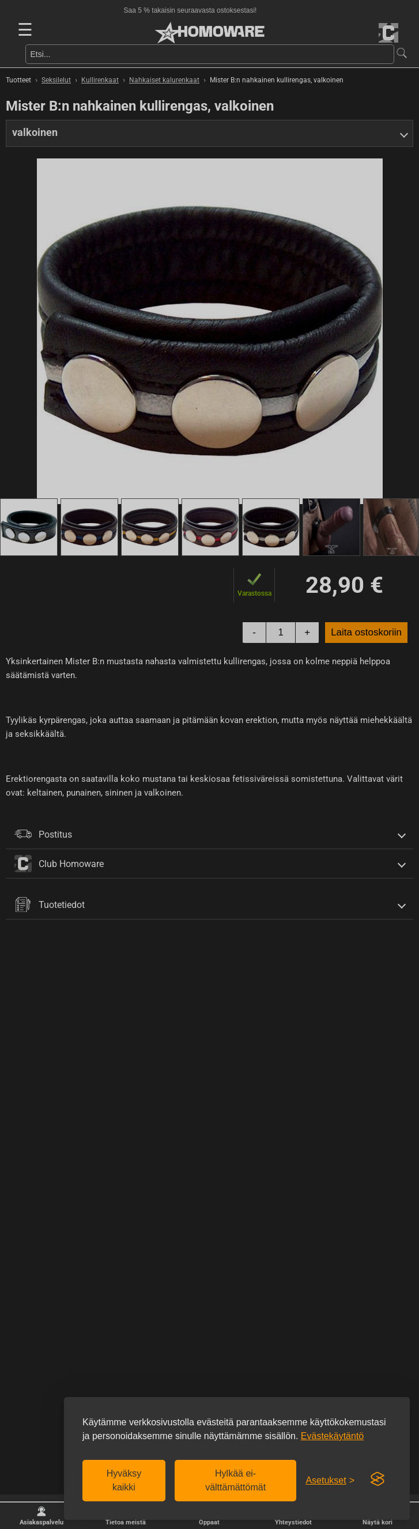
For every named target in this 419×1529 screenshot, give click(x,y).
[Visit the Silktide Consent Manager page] (377, 1479)
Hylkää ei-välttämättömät (235, 1480)
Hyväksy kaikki (124, 1480)
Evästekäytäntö (332, 1436)
